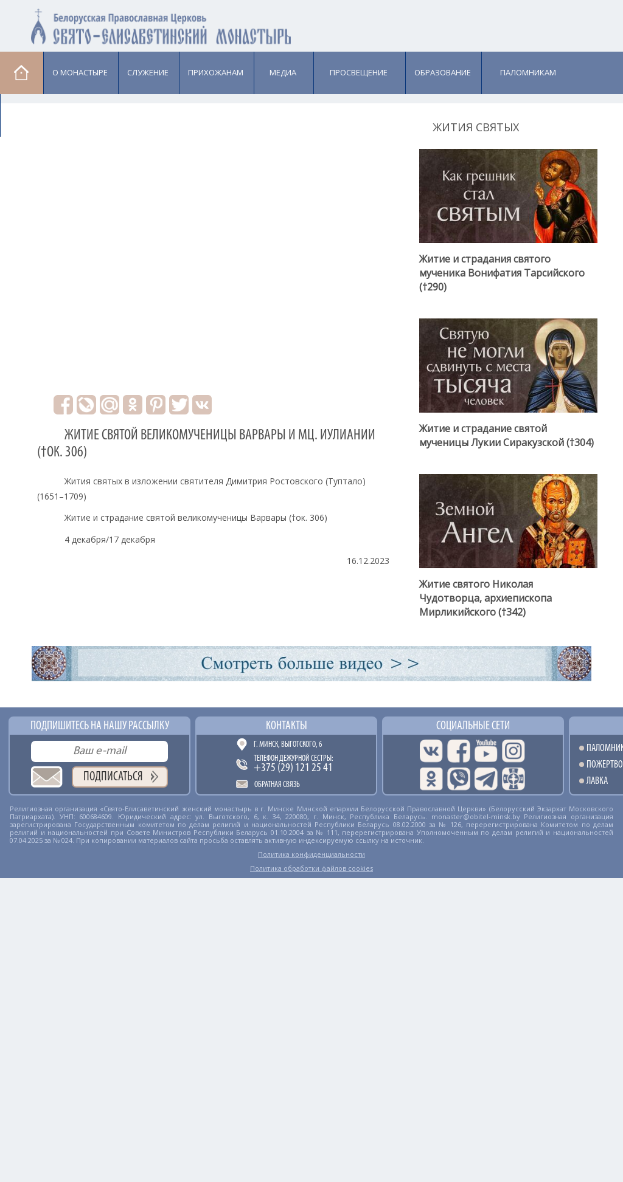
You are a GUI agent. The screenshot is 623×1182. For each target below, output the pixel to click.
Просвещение (359, 72)
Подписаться (113, 777)
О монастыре (80, 72)
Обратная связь (277, 784)
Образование (442, 72)
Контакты (286, 726)
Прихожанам (215, 72)
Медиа (283, 72)
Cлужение (148, 72)
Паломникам (528, 72)
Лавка (31, 114)
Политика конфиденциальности (311, 854)
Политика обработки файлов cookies (311, 868)
